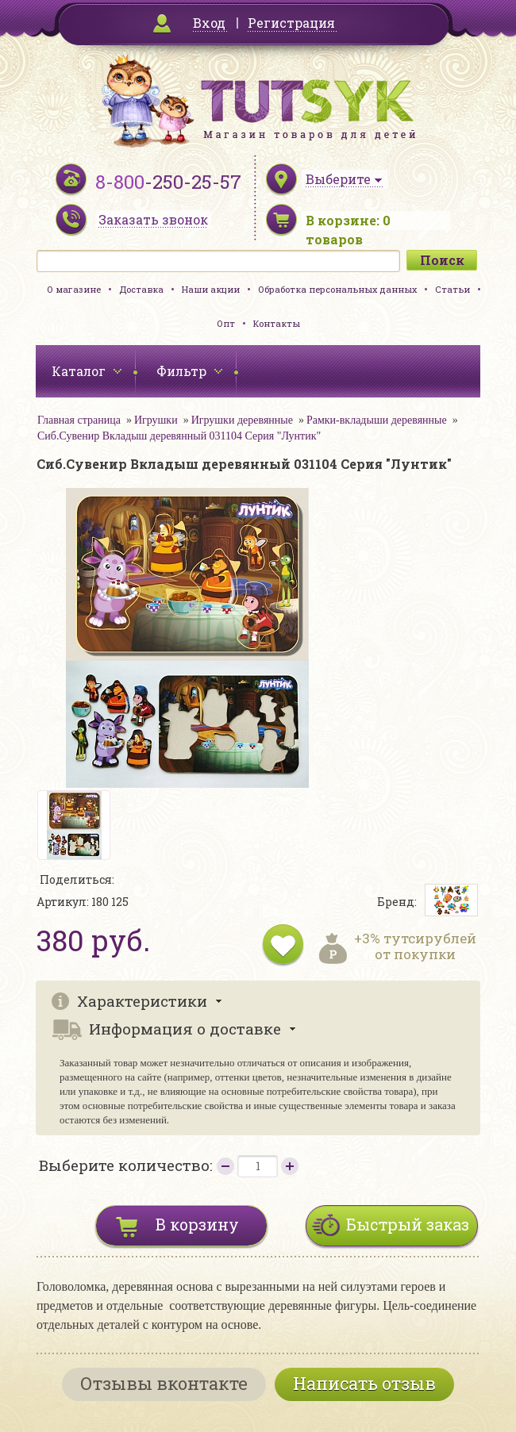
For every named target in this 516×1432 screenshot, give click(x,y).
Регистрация (291, 22)
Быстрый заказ (407, 1224)
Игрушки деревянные (242, 420)
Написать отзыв (364, 1383)
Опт (226, 323)
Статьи (452, 289)
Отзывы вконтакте (164, 1383)
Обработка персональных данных (337, 289)
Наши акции (211, 289)
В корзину (197, 1224)
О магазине (74, 289)
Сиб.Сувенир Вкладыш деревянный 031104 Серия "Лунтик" (179, 436)
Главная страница (79, 420)
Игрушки (156, 420)
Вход (209, 22)
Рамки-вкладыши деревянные (376, 420)
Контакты (276, 323)
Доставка (141, 289)
